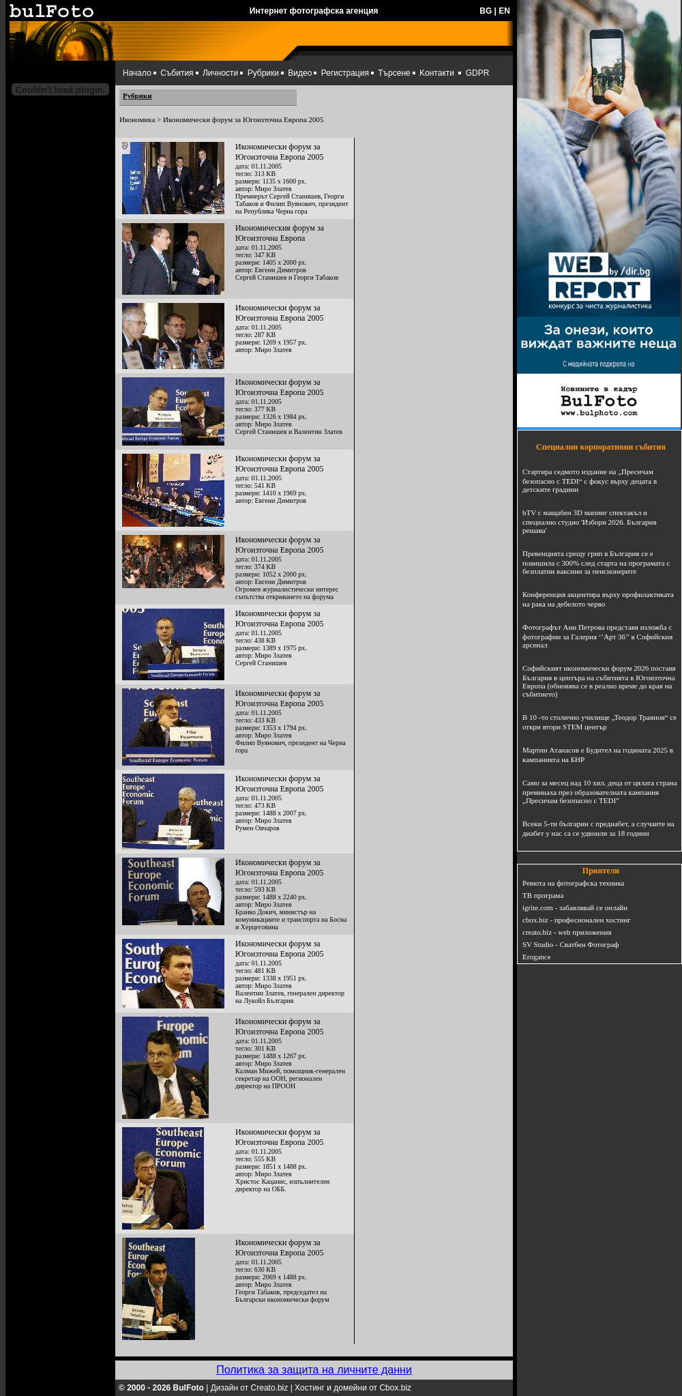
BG (485, 11)
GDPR (478, 73)
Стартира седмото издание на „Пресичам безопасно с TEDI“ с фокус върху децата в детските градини (589, 480)
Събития (176, 73)
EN (504, 11)
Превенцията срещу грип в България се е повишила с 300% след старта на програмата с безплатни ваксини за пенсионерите (596, 562)
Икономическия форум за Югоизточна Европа (279, 233)
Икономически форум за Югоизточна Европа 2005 (279, 152)
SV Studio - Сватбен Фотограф (570, 944)
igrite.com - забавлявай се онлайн (574, 907)
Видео (300, 73)
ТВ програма (542, 895)
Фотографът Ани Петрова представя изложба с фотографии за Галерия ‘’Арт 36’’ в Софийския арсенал (597, 636)
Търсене (394, 73)
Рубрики (263, 73)
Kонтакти (436, 73)
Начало (137, 73)
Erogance (536, 957)
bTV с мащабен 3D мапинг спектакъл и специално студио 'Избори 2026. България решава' (589, 521)
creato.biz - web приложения (566, 932)
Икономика (137, 119)
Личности (220, 73)
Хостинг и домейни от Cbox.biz (353, 1388)
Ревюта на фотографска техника (573, 883)
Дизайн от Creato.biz (249, 1388)
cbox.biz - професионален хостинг (576, 920)
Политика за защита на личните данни (314, 1370)
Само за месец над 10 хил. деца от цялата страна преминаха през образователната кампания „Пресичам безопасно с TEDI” (599, 791)
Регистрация (345, 73)
